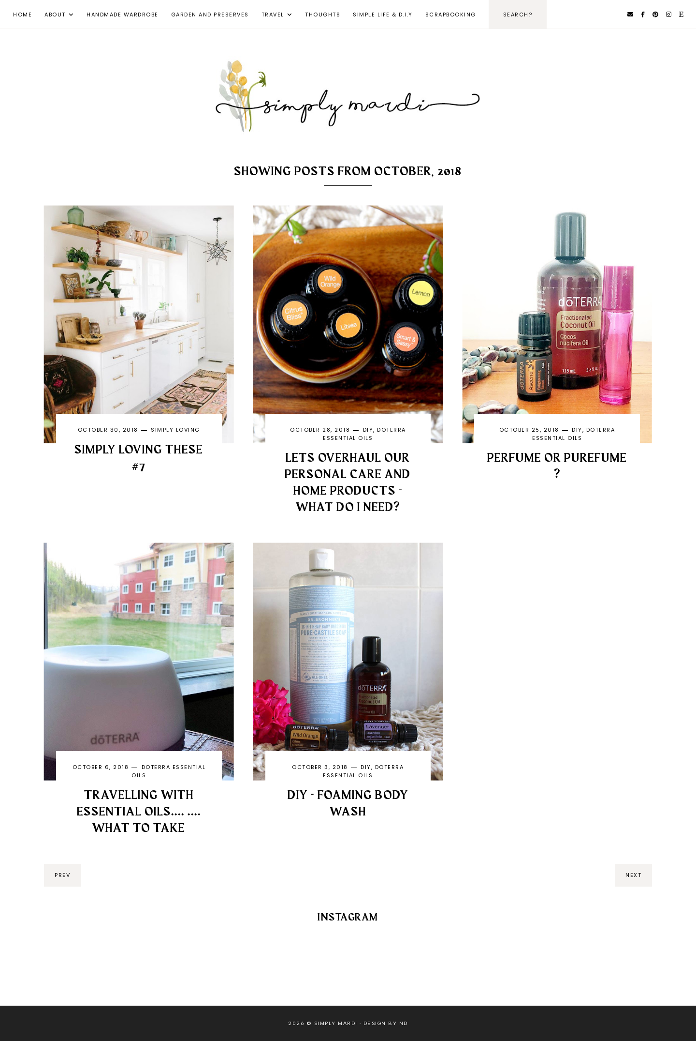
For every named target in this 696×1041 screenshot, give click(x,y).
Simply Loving (175, 430)
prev (62, 875)
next (633, 875)
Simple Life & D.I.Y (383, 14)
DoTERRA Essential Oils (364, 434)
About (55, 14)
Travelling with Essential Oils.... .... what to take (139, 812)
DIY (368, 430)
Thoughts (322, 14)
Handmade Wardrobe (123, 14)
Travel (272, 14)
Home (22, 14)
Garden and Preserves (210, 14)
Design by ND (385, 1023)
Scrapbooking (450, 14)
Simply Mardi (336, 1023)
